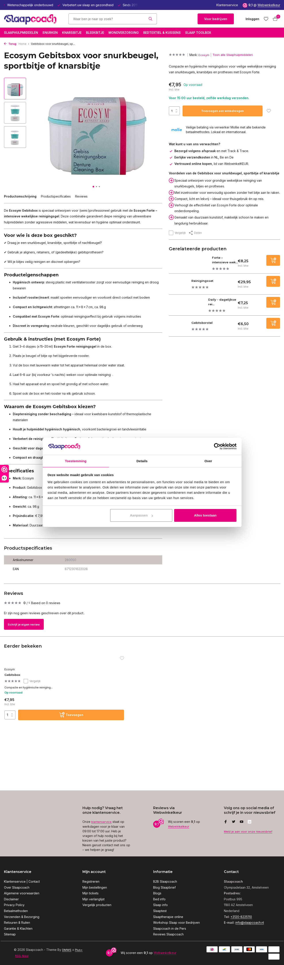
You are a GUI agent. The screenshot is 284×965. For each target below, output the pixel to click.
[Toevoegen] (273, 262)
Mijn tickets (90, 893)
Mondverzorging (124, 32)
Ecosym (205, 55)
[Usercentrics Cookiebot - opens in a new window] (217, 446)
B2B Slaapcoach (165, 881)
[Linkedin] (249, 822)
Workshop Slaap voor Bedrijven (176, 922)
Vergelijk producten (96, 905)
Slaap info (160, 905)
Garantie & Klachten (18, 928)
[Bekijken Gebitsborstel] (180, 329)
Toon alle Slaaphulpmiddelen (235, 55)
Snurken (50, 32)
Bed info (159, 899)
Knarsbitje (72, 32)
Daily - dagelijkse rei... (222, 305)
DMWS (67, 950)
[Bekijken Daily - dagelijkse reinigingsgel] (187, 308)
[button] (93, 186)
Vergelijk (177, 233)
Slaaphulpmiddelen (21, 32)
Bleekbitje (95, 32)
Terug (10, 43)
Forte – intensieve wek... (220, 261)
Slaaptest (160, 911)
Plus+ (80, 950)
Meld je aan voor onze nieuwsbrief (249, 831)
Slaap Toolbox (198, 32)
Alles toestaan (205, 515)
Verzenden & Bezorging (21, 917)
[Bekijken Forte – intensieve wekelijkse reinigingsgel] (188, 265)
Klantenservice (227, 5)
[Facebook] (225, 822)
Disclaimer (11, 899)
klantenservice (102, 822)
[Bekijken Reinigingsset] (180, 287)
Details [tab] (142, 461)
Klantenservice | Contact (22, 881)
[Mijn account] (252, 19)
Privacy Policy (14, 905)
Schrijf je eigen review (28, 624)
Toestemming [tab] (76, 461)
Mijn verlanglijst (93, 899)
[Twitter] (233, 822)
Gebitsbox (16, 675)
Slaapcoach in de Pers (169, 928)
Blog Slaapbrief (164, 887)
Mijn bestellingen (94, 887)
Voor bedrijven (215, 19)
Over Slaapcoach (16, 887)
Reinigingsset (207, 284)
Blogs (157, 893)
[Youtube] (241, 822)
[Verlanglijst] (266, 18)
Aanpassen (141, 515)
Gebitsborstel (207, 326)
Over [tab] (208, 461)
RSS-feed (22, 955)
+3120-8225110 (241, 917)
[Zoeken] (113, 18)
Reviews (81, 196)
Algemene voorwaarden (21, 893)
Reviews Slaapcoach (168, 934)
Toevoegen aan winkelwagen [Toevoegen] (223, 111)
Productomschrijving (20, 196)
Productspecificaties (56, 196)
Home (24, 43)
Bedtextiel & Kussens (162, 32)
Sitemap (10, 934)
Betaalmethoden (16, 911)
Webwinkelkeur (268, 5)
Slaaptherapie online (168, 917)
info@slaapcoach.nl (249, 922)
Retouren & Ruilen (17, 922)
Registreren (90, 881)
